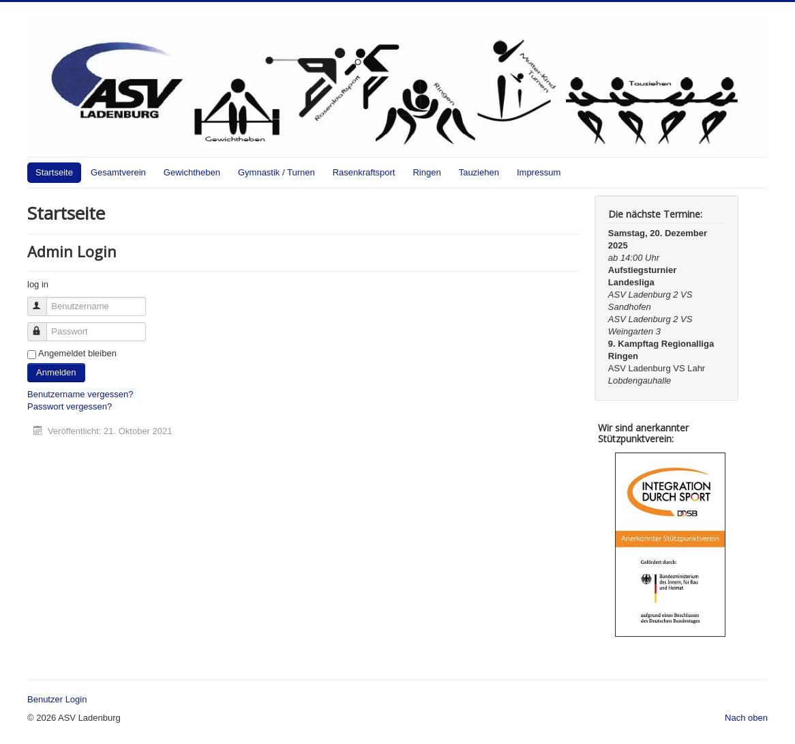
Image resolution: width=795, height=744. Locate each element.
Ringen (426, 172)
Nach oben (746, 718)
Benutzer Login (57, 699)
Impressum (538, 172)
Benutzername (43, 300)
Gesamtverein (118, 172)
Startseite (54, 172)
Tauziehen (479, 172)
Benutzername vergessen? (80, 394)
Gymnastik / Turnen (276, 172)
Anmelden (56, 372)
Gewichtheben (192, 172)
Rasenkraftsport (364, 172)
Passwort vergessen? (69, 406)
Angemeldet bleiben (77, 353)
